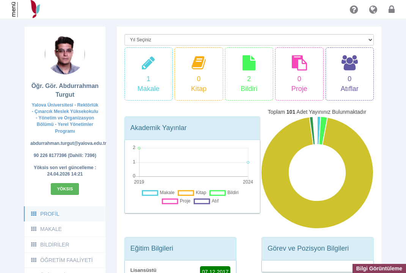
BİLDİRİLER (49, 245)
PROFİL (45, 214)
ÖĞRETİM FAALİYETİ (61, 260)
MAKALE (46, 229)
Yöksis (65, 189)
